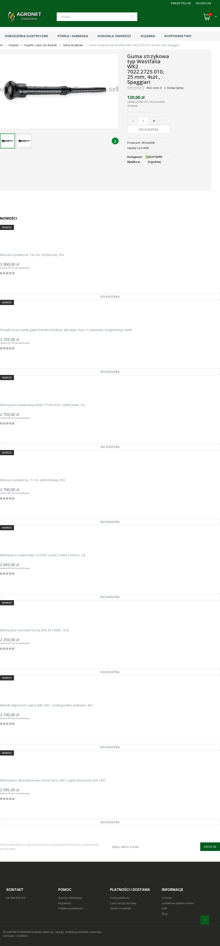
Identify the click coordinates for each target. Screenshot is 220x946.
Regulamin (64, 903)
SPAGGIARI (148, 143)
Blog (164, 914)
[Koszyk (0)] (210, 16)
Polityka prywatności (70, 908)
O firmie (167, 898)
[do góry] (204, 920)
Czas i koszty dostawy (123, 903)
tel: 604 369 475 (16, 898)
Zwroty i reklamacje (70, 898)
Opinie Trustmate (120, 908)
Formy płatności (120, 898)
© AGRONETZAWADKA (17, 932)
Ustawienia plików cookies (178, 903)
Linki (164, 908)
